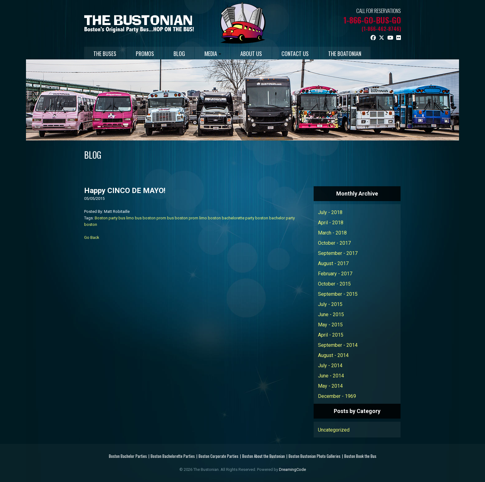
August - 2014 (333, 355)
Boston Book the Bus (360, 456)
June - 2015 (331, 314)
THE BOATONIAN (347, 53)
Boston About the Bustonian (263, 456)
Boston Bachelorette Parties (173, 456)
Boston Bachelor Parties (128, 456)
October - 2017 (334, 243)
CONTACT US (297, 53)
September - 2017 (338, 253)
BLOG (180, 53)
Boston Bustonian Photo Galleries (315, 456)
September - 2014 (338, 345)
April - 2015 (330, 335)
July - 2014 (330, 365)
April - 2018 (330, 223)
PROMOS (145, 53)
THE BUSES (105, 53)
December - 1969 (337, 396)
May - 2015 (330, 325)
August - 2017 (333, 263)
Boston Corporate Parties (218, 456)
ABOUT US (253, 53)
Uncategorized (334, 430)
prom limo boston (205, 218)
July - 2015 (330, 304)
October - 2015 (334, 284)
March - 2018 (332, 233)
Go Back (91, 237)
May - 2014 (330, 386)
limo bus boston (141, 218)
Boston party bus (110, 218)
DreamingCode (292, 469)
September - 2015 (338, 294)
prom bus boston (172, 218)
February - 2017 (335, 274)
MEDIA (214, 53)
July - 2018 (330, 212)
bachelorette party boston (245, 218)
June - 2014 (331, 376)
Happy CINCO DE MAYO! (124, 190)
